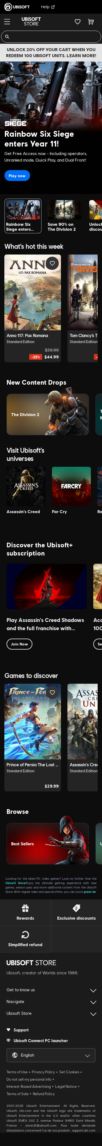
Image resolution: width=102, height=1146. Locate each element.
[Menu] (7, 21)
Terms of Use (17, 1072)
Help (48, 6)
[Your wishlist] (77, 21)
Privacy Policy (43, 1072)
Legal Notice (66, 1086)
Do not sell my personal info (29, 1079)
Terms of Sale (18, 1094)
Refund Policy (44, 1094)
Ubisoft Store (15, 883)
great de (90, 891)
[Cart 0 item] (91, 21)
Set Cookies (69, 1072)
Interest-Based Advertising (29, 1086)
